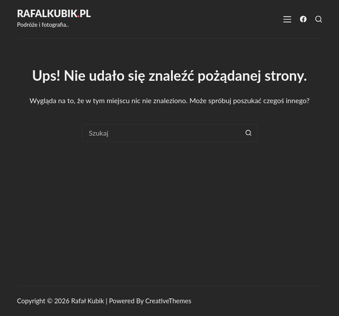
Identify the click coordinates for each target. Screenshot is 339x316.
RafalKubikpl (54, 13)
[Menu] (287, 19)
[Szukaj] (318, 19)
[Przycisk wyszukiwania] (248, 133)
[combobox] (161, 133)
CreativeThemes (168, 301)
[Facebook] (303, 19)
